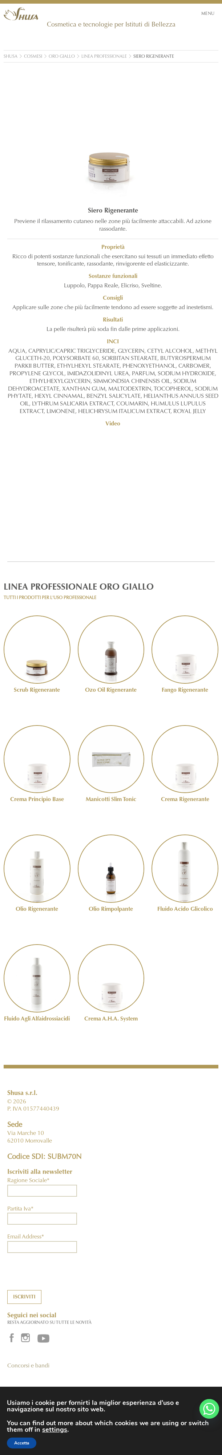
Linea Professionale (104, 56)
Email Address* (25, 1237)
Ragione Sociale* (28, 1181)
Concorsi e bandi (28, 1366)
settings (54, 1429)
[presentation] (62, 1276)
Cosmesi (33, 56)
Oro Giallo (62, 56)
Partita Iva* (20, 1209)
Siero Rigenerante (153, 56)
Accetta (21, 1443)
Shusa (10, 56)
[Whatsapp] (209, 1409)
